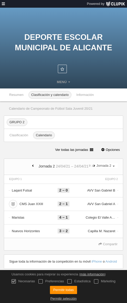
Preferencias (51, 281)
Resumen (16, 95)
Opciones (110, 150)
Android (111, 261)
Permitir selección (63, 298)
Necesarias (23, 281)
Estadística (78, 281)
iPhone (97, 261)
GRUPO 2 (17, 122)
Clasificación (18, 135)
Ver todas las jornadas (74, 150)
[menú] (3, 4)
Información (85, 95)
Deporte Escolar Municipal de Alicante (63, 42)
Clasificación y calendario (50, 95)
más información (92, 274)
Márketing (104, 281)
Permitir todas (63, 290)
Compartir (108, 244)
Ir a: (103, 165)
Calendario (44, 135)
